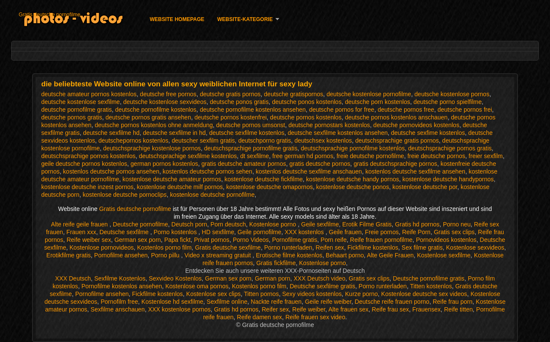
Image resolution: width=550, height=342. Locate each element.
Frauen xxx (81, 232)
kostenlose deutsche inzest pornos (87, 186)
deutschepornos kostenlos (133, 140)
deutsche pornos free (406, 109)
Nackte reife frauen (276, 301)
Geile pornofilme (259, 232)
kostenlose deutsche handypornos (448, 179)
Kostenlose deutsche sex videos (424, 293)
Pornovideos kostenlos (446, 239)
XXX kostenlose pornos (179, 309)
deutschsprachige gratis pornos (397, 140)
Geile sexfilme (320, 224)
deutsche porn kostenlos (377, 101)
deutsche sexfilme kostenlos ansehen (338, 132)
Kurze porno (361, 293)
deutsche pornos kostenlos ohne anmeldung (154, 125)
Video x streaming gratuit (218, 255)
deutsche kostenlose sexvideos (165, 101)
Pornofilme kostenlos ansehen (121, 286)
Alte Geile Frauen (390, 255)
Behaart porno (345, 255)
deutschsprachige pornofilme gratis (250, 148)
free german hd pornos (302, 156)
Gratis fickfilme (276, 263)
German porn (272, 278)
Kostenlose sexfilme (444, 255)
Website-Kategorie (245, 19)
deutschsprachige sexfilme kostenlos (188, 156)
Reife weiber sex (89, 239)
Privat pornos (211, 239)
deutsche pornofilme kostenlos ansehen (253, 109)
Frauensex (426, 309)
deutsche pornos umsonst (250, 125)
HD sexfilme (218, 232)
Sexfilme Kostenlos (119, 278)
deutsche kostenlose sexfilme (80, 101)
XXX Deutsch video (319, 278)
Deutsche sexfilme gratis (322, 286)
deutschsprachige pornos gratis (450, 148)
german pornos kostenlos (164, 163)
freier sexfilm (486, 156)
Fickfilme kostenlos (373, 247)
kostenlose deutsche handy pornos (352, 179)
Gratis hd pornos (417, 224)
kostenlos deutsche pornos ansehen (111, 171)
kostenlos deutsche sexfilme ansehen (415, 171)
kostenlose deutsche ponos (352, 186)
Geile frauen (345, 232)
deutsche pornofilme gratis (76, 109)
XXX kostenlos (305, 232)
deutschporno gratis (264, 140)
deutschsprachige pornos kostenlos (88, 156)
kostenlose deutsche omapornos (269, 186)
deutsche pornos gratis (71, 117)
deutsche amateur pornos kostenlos (89, 94)
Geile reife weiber (328, 301)
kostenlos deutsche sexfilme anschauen (309, 171)
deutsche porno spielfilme (447, 101)
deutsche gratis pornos (230, 94)
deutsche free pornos (168, 94)
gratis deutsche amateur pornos (244, 163)
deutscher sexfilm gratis (203, 140)
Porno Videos (251, 239)
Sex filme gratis (422, 247)
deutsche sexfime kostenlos (428, 132)
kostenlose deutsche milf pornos (180, 186)
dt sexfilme (254, 156)
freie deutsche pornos (436, 156)
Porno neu (457, 224)
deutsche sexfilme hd (111, 132)
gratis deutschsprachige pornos (395, 163)
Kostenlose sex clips (213, 293)
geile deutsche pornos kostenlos (84, 163)
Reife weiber (308, 309)
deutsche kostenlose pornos (452, 94)
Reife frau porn (453, 301)
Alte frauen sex (348, 309)
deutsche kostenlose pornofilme (369, 94)
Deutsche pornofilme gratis (428, 278)
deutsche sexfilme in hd (174, 132)
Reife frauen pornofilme (381, 239)
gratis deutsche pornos (319, 163)
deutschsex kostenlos (323, 140)
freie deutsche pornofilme (370, 156)
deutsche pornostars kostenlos (329, 125)
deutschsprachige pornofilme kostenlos (353, 148)
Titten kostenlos (431, 286)
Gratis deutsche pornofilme (49, 15)
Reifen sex (330, 247)
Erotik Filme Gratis (366, 224)
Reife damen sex (259, 317)
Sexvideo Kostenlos (175, 278)
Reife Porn (416, 232)
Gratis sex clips (454, 232)
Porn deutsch (228, 224)
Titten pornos (261, 293)
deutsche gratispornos (293, 94)
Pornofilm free (119, 301)
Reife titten (458, 309)
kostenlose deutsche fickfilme (263, 179)
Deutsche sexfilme (124, 232)
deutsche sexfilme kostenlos (246, 132)
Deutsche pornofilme (140, 224)
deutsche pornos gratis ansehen (148, 117)
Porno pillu (166, 255)
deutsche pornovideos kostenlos (416, 125)
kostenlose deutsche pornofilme (212, 194)
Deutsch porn (189, 224)
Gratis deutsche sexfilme (228, 247)
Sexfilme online (227, 301)
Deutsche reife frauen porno (392, 301)
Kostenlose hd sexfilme (172, 301)
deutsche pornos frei (464, 109)
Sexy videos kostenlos (312, 293)
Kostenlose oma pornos (197, 286)
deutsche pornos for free (341, 109)
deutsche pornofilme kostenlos (155, 109)
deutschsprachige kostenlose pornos (152, 148)
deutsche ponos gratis (239, 101)
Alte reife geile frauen (80, 224)
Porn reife (334, 239)
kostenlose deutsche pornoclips (125, 194)
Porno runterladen (288, 247)
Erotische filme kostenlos (289, 255)
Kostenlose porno (273, 224)
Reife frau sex (390, 309)
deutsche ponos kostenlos (307, 101)
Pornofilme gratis (294, 239)
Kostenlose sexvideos (475, 247)
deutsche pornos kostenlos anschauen (396, 117)
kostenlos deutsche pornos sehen (208, 171)
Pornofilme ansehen (121, 255)
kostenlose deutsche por (424, 186)
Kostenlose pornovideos (102, 247)
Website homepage (177, 19)
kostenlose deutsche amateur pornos (171, 179)
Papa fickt (177, 239)
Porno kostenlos (176, 232)
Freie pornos (382, 232)
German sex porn (137, 239)
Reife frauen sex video (315, 317)
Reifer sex (275, 309)
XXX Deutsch (73, 278)
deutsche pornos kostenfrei (230, 117)
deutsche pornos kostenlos (306, 117)
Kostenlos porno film (164, 247)
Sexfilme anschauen (118, 309)
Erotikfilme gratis (68, 255)
